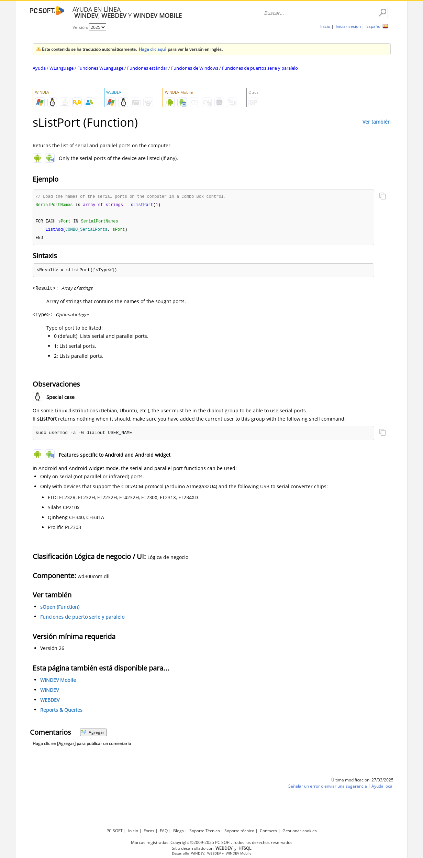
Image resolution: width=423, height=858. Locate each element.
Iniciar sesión (348, 26)
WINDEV (49, 691)
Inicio (325, 26)
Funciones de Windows (194, 68)
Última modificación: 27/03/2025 (362, 782)
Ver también (377, 121)
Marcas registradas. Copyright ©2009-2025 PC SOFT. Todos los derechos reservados (211, 842)
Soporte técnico (239, 831)
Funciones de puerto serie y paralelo (82, 618)
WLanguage (61, 68)
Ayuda (39, 68)
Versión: (81, 27)
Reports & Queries (61, 711)
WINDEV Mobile (58, 681)
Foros (149, 831)
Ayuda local (382, 788)
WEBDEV (49, 701)
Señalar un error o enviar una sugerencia (327, 788)
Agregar (92, 734)
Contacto (268, 831)
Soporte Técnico (204, 831)
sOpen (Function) (59, 608)
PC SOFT (115, 831)
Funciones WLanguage (100, 68)
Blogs (178, 831)
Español (373, 26)
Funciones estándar (147, 68)
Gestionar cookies (299, 831)
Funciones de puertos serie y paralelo (260, 68)
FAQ (164, 831)
